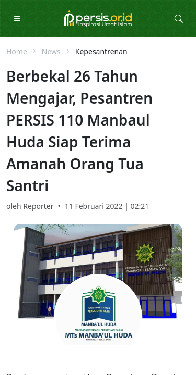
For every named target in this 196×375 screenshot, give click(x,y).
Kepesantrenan (101, 51)
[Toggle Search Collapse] (179, 19)
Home (16, 51)
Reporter (38, 206)
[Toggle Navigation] (17, 19)
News (51, 51)
